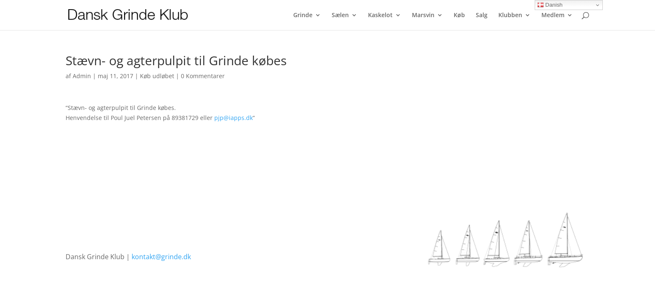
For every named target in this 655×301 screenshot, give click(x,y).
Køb (459, 15)
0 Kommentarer (203, 76)
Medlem (552, 15)
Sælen (340, 15)
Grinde (302, 15)
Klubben (510, 15)
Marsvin (423, 15)
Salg (481, 15)
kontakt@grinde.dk (161, 256)
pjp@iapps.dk (233, 118)
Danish (550, 5)
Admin (82, 76)
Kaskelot (380, 15)
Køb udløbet (157, 76)
